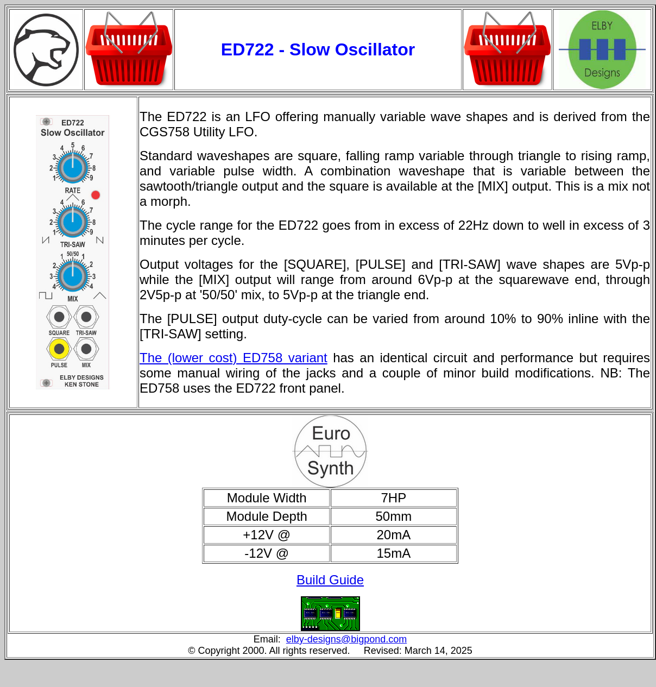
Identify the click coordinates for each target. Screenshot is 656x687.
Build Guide (330, 579)
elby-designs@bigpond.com (346, 639)
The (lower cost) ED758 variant (233, 357)
